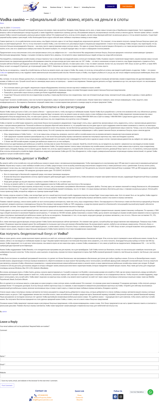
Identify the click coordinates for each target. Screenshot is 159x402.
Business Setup (56, 7)
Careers (47, 13)
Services (68, 7)
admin (4, 312)
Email (2, 364)
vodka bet (3, 73)
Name (2, 356)
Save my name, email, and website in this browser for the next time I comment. (30, 381)
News (2, 23)
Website (3, 372)
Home (45, 7)
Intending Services (88, 7)
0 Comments (15, 28)
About (76, 7)
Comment (3, 330)
